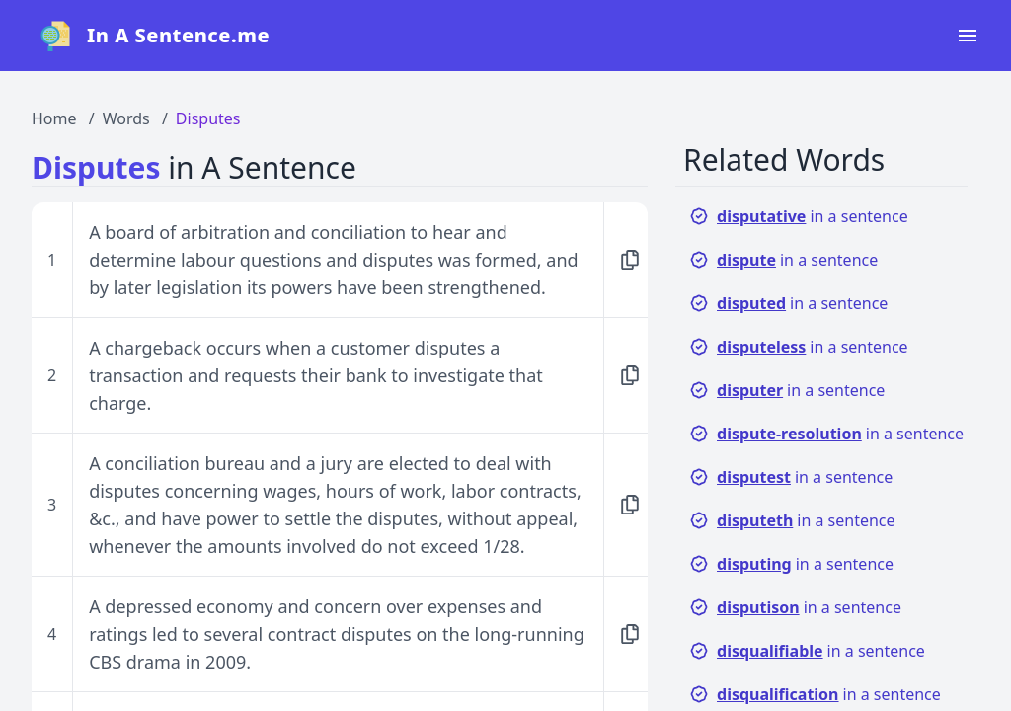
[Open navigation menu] (967, 35)
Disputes (208, 118)
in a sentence (798, 216)
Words (126, 118)
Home (54, 118)
